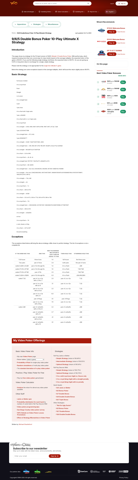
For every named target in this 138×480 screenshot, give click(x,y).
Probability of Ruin (23, 362)
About (112, 448)
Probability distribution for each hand (30, 402)
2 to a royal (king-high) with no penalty (70, 382)
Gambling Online (95, 459)
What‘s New (114, 456)
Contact (112, 450)
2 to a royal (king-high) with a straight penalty (72, 379)
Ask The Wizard (95, 461)
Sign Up (122, 3)
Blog (122, 450)
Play (111, 32)
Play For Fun (94, 456)
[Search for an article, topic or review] (61, 3)
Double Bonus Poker (64, 56)
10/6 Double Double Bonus (65, 414)
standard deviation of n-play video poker (35, 368)
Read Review (121, 31)
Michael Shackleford (25, 424)
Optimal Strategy (62, 364)
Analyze (20, 387)
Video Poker (27, 356)
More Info (122, 76)
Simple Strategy (62, 358)
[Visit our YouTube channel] (11, 461)
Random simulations (24, 365)
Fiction (123, 456)
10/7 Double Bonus (63, 411)
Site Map (123, 453)
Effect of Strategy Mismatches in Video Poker (33, 418)
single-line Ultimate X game (52, 66)
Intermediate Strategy (64, 361)
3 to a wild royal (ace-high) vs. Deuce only (71, 376)
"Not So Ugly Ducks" (63, 405)
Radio (112, 459)
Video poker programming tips (28, 407)
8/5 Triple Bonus (62, 400)
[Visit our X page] (15, 461)
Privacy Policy (123, 477)
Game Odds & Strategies (98, 448)
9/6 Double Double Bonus (65, 397)
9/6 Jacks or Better (63, 388)
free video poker (29, 378)
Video (123, 448)
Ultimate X (54, 56)
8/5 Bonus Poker (62, 391)
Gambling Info (94, 453)
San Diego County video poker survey (31, 410)
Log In (111, 3)
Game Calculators (95, 450)
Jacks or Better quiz (24, 399)
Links (112, 453)
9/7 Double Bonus (62, 394)
